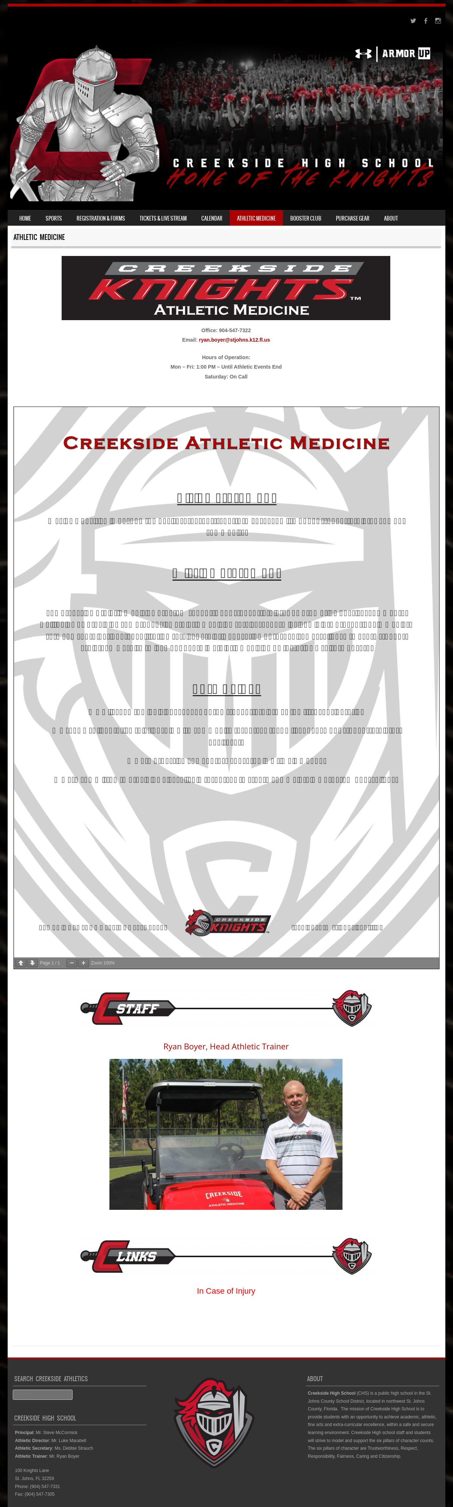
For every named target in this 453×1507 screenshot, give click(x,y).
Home (25, 218)
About (391, 218)
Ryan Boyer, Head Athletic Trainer (226, 1046)
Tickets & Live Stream (163, 218)
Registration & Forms (101, 218)
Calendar (211, 218)
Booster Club (305, 218)
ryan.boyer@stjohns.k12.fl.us (234, 340)
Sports (54, 218)
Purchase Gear (352, 218)
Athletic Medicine (256, 218)
